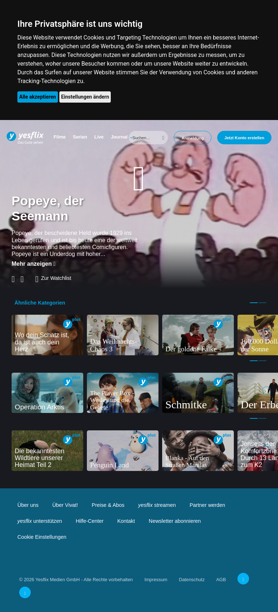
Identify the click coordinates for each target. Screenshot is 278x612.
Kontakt (126, 521)
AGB (221, 579)
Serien (80, 137)
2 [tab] (262, 302)
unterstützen (39, 521)
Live (99, 137)
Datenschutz (192, 579)
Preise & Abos (108, 505)
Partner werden (207, 505)
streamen (157, 505)
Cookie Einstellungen (41, 537)
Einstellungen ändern (85, 97)
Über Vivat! (65, 505)
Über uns (27, 505)
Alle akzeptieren (37, 97)
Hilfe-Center (90, 521)
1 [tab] (254, 302)
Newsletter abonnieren (175, 521)
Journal (119, 137)
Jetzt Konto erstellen (244, 138)
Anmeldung (192, 138)
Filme (60, 137)
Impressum (155, 579)
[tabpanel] (47, 335)
